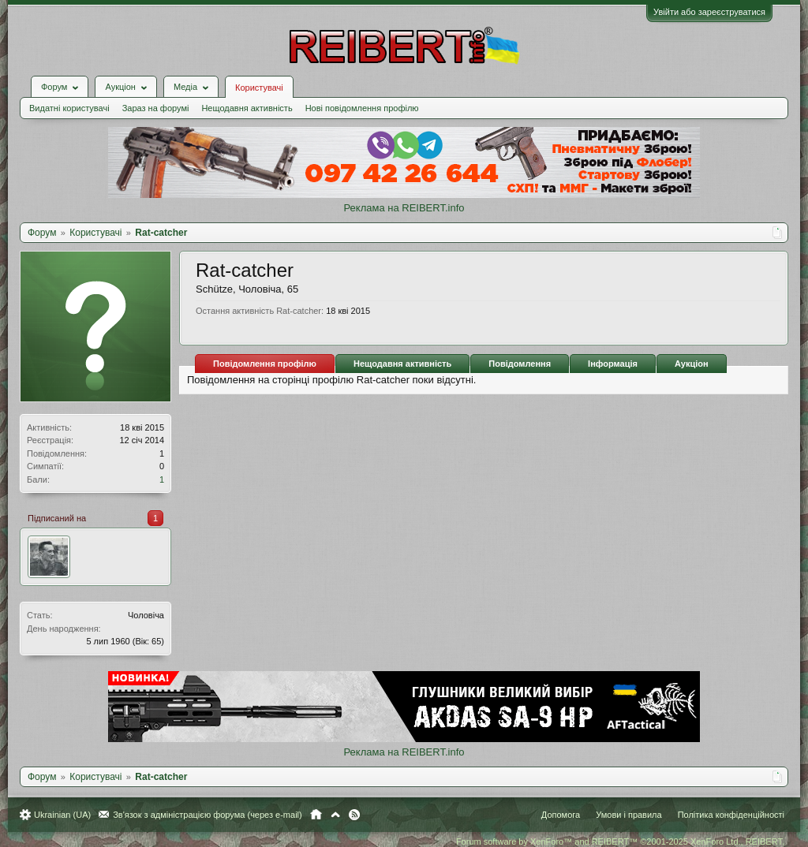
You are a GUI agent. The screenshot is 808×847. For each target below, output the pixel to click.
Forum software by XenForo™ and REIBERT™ (620, 841)
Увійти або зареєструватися (709, 12)
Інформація (613, 363)
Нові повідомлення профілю (362, 108)
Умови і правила (628, 814)
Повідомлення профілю (264, 363)
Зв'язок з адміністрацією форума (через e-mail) (207, 814)
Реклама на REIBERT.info (403, 208)
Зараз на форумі (155, 108)
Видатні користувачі (69, 108)
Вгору (335, 814)
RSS (354, 814)
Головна (316, 814)
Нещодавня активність (246, 108)
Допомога (560, 814)
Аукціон (692, 363)
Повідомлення (519, 363)
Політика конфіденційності (731, 814)
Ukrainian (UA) (62, 814)
